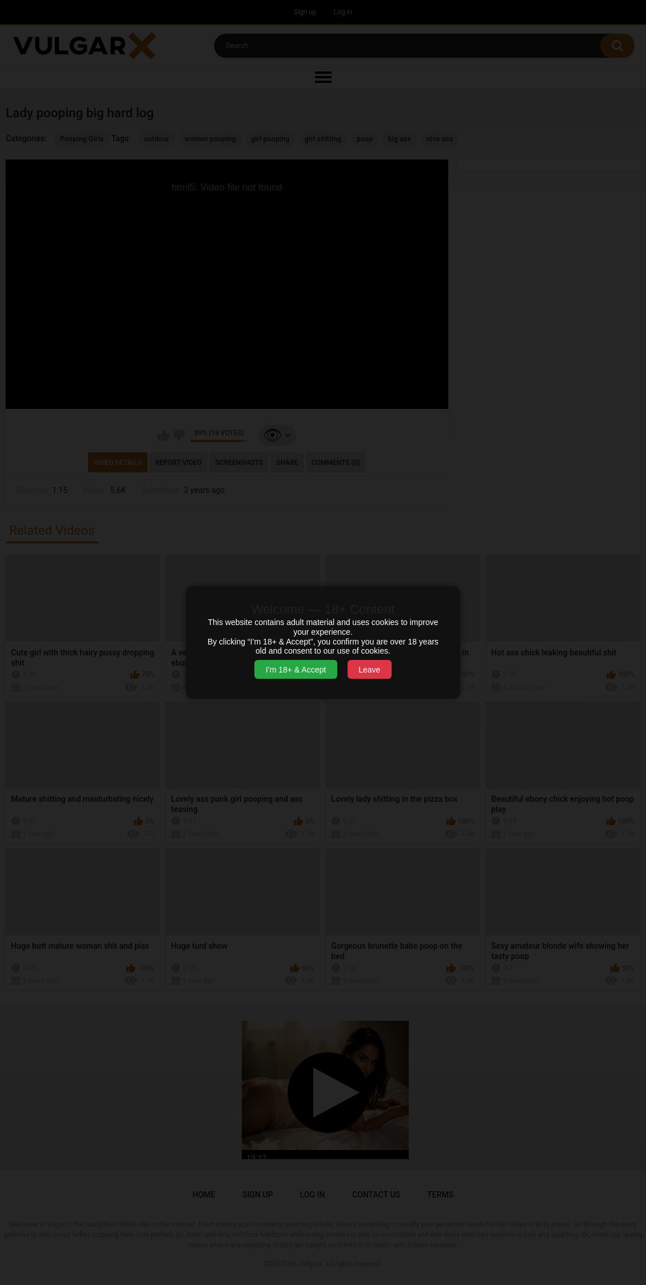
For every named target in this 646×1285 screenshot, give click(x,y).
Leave (369, 669)
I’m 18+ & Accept (296, 669)
